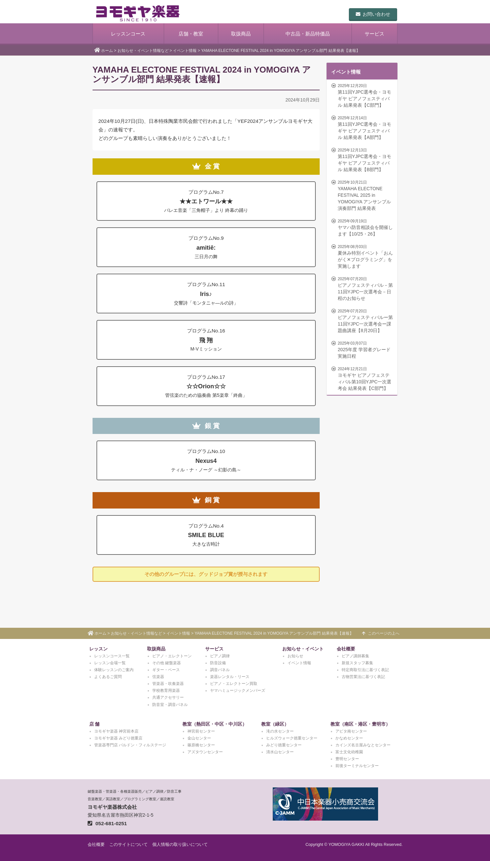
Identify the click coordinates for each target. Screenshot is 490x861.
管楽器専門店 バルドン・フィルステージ (130, 745)
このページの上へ (380, 633)
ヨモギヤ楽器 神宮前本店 (116, 731)
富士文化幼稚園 (349, 752)
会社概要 (346, 648)
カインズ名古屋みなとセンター (363, 745)
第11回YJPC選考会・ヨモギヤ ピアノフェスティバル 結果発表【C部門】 (362, 95)
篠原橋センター (201, 745)
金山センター (199, 738)
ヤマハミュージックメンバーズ (237, 690)
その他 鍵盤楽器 (166, 663)
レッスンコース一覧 (112, 656)
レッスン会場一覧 (110, 663)
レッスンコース (128, 33)
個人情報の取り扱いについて (180, 844)
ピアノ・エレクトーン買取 (233, 683)
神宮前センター (201, 731)
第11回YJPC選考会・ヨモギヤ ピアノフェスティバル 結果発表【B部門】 (362, 159)
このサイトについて (128, 844)
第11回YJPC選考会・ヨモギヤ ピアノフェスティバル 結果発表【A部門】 (362, 127)
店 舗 (94, 724)
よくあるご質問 (108, 676)
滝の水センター (280, 731)
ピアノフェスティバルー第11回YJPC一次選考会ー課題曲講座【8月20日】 (362, 320)
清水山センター (280, 752)
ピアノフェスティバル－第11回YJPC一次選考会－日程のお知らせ (362, 288)
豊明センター (347, 759)
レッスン (98, 648)
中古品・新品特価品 (308, 33)
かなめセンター (349, 738)
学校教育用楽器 (166, 690)
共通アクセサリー (168, 697)
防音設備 (218, 663)
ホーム (107, 50)
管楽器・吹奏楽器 (168, 683)
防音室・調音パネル (170, 704)
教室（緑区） (275, 724)
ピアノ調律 (220, 656)
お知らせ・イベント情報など (143, 50)
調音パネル (220, 670)
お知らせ (295, 656)
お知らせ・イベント (303, 648)
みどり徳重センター (284, 745)
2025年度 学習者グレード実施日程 (362, 349)
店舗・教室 (191, 33)
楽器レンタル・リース (229, 676)
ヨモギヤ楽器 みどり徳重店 (118, 738)
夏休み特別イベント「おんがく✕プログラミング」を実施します (362, 256)
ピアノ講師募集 (355, 656)
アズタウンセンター (205, 752)
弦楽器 (158, 676)
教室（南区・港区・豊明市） (360, 724)
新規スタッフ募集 (357, 663)
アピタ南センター (351, 731)
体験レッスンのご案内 (114, 670)
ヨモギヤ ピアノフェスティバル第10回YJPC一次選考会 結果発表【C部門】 (362, 378)
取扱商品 (241, 33)
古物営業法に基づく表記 (363, 676)
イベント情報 (185, 50)
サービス (374, 33)
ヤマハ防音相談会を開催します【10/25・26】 (362, 227)
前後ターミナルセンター (357, 765)
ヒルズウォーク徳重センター (291, 738)
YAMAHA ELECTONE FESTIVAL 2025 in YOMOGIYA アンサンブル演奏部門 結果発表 (362, 195)
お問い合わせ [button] (373, 14)
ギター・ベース (166, 670)
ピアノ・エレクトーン (172, 656)
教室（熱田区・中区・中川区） (214, 724)
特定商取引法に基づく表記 (365, 670)
